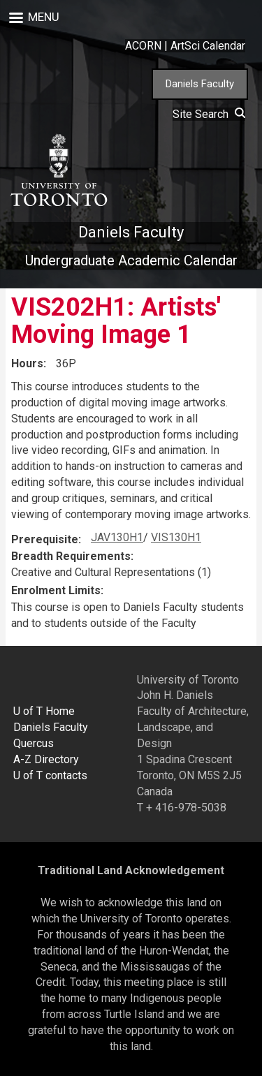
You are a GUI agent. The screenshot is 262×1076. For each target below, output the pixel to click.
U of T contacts (50, 775)
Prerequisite (44, 539)
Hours (27, 363)
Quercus (33, 743)
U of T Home (44, 711)
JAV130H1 (117, 537)
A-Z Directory (46, 759)
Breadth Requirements (71, 556)
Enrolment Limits (56, 590)
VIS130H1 (176, 537)
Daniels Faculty (200, 84)
